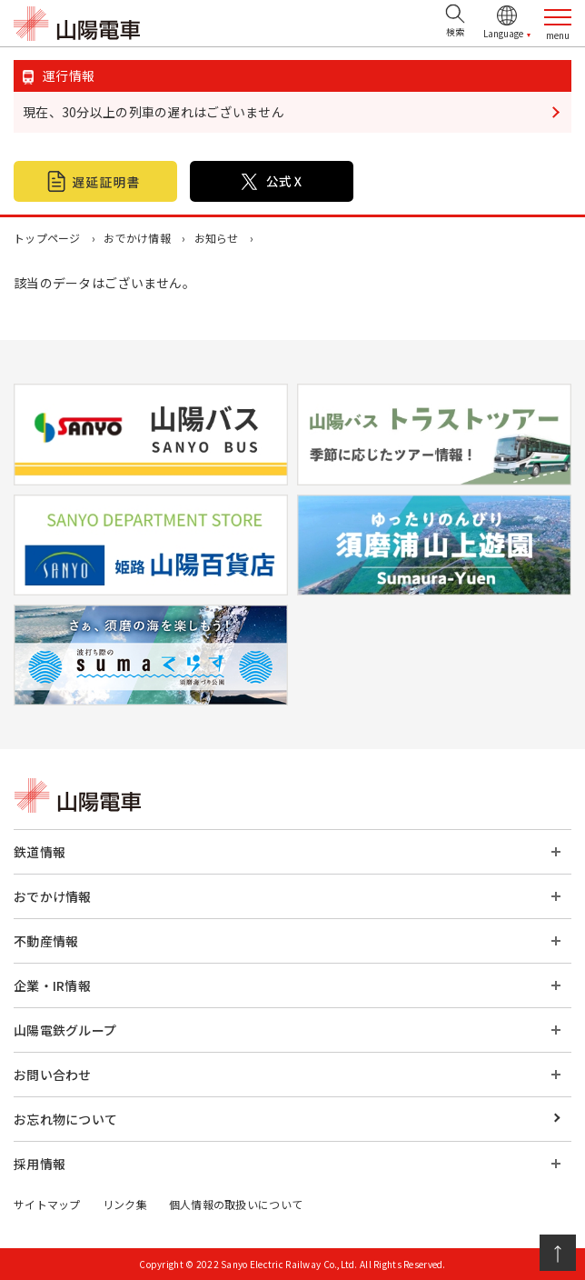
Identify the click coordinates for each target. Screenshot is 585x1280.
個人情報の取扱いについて (235, 1204)
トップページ (47, 237)
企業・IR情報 (52, 985)
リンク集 (125, 1204)
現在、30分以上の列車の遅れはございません (153, 112)
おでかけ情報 (137, 237)
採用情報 (39, 1164)
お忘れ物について (65, 1119)
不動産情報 (46, 941)
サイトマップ (47, 1204)
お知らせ (216, 237)
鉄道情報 (39, 852)
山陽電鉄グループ (65, 1030)
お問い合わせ (53, 1074)
